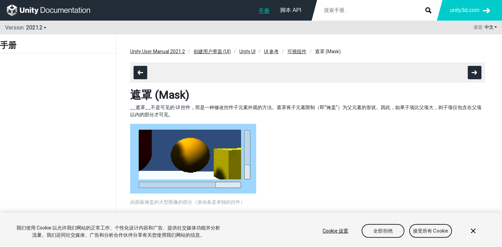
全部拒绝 (383, 231)
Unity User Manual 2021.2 (157, 51)
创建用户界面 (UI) (212, 51)
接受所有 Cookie (431, 231)
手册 (264, 11)
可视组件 (296, 51)
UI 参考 (271, 51)
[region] (251, 230)
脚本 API (290, 10)
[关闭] (473, 230)
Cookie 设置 (335, 231)
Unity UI (247, 51)
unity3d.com (464, 10)
